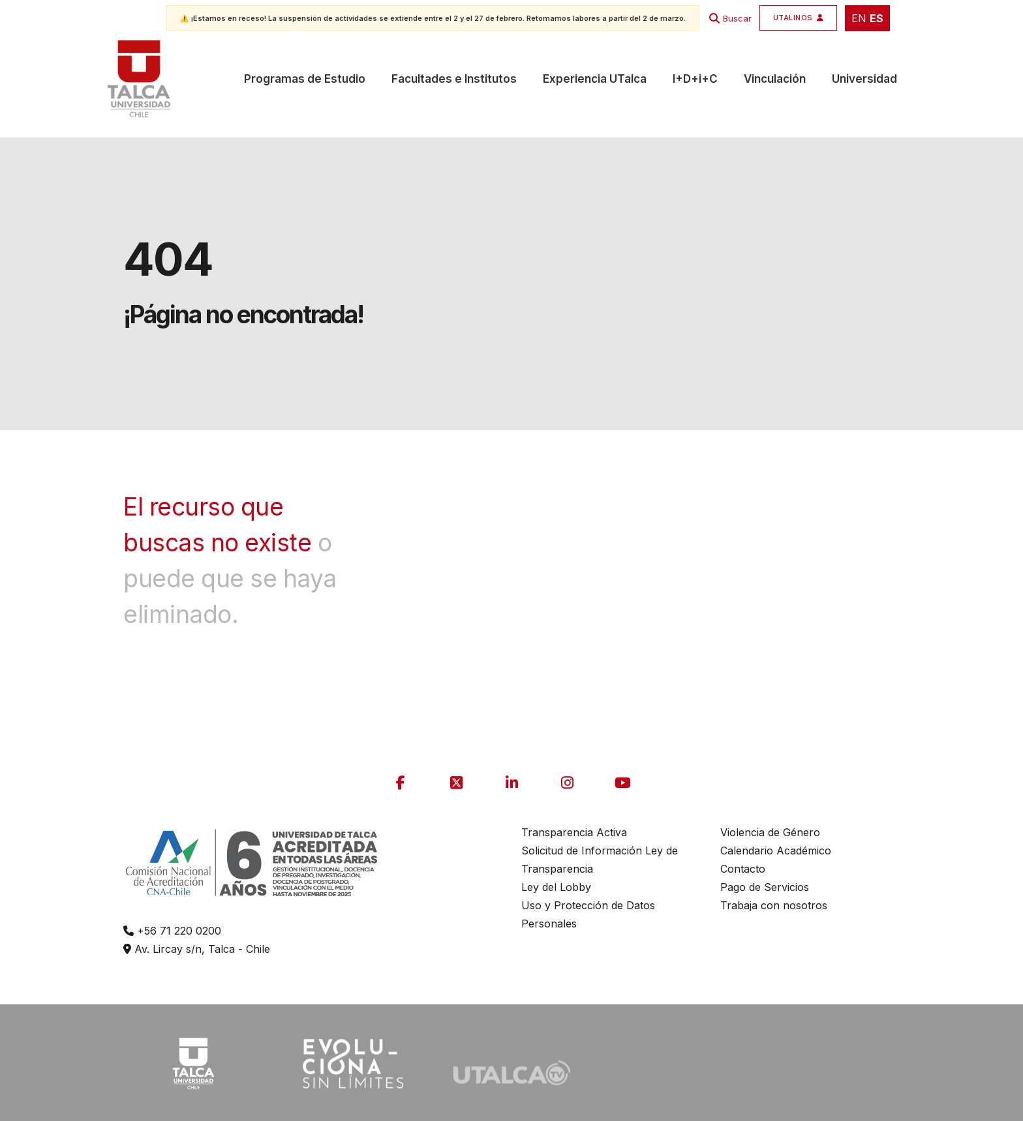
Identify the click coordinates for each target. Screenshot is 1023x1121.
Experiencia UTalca (595, 78)
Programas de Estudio (304, 78)
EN (858, 18)
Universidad (864, 78)
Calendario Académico (775, 850)
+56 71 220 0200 (172, 930)
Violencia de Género (770, 832)
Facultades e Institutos (454, 78)
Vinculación (775, 78)
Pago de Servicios (764, 887)
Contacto (742, 868)
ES (876, 18)
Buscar (737, 18)
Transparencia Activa (574, 832)
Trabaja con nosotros (773, 905)
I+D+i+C (695, 78)
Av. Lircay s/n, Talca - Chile (196, 948)
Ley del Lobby (556, 887)
